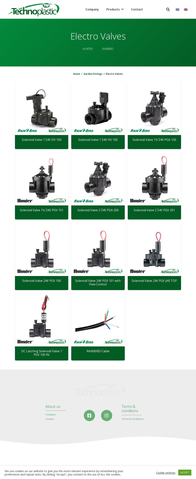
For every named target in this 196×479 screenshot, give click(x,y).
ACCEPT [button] (184, 472)
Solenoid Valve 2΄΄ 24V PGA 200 (98, 210)
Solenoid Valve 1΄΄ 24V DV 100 (41, 140)
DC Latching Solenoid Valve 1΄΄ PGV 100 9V (41, 353)
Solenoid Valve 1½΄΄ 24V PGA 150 (154, 140)
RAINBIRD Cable (98, 351)
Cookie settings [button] (165, 472)
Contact (49, 419)
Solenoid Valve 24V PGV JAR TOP (154, 281)
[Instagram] (106, 415)
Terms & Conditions (132, 419)
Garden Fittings (93, 73)
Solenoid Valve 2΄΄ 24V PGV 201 (154, 210)
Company (50, 414)
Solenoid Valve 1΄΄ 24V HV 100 (98, 140)
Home (76, 73)
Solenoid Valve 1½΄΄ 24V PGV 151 (41, 210)
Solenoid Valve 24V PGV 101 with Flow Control (98, 282)
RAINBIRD (108, 49)
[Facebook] (89, 415)
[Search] (168, 9)
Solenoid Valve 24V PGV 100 (41, 281)
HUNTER (88, 49)
